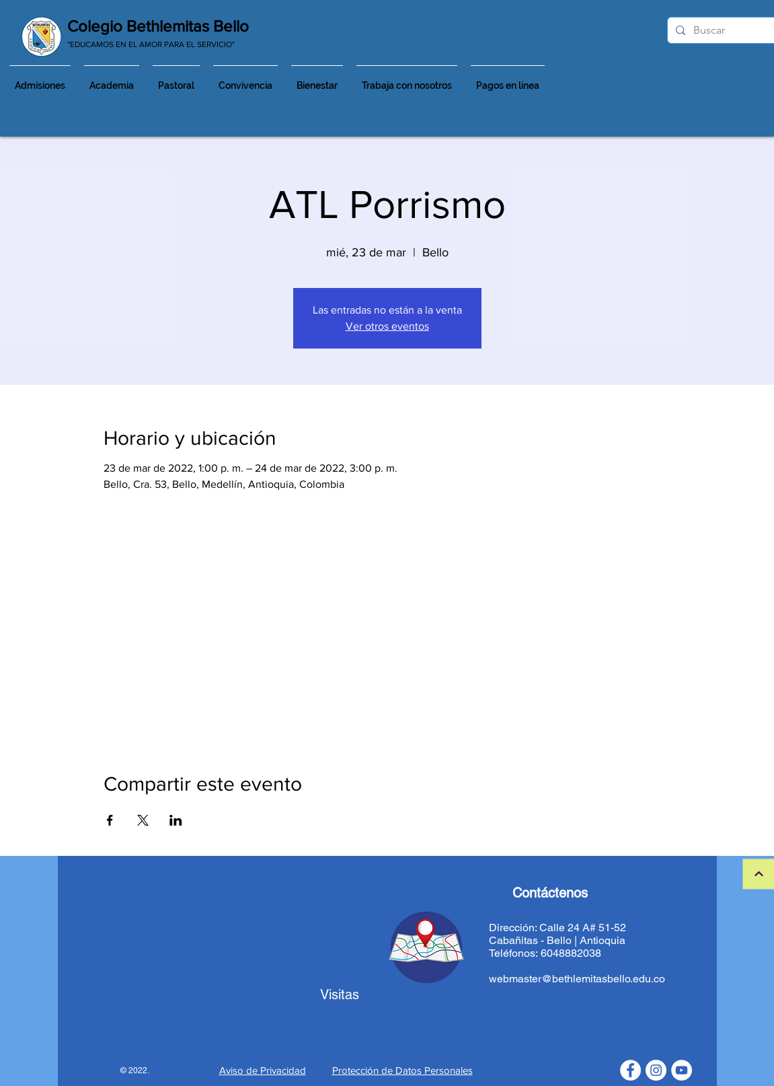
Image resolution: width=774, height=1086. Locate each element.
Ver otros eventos (387, 326)
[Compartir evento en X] (143, 820)
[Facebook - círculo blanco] (630, 1070)
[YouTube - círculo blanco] (681, 1070)
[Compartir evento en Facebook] (110, 820)
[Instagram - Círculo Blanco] (656, 1070)
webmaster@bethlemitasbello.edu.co (577, 978)
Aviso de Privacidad (262, 1070)
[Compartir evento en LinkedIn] (175, 820)
